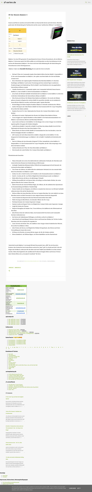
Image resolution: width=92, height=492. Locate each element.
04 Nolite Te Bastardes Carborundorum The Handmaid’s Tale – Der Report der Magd (14, 428)
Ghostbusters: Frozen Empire (15, 384)
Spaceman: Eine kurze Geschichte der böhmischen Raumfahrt (23, 387)
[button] (9, 18)
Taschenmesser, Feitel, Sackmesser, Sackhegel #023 (21, 333)
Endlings (10, 359)
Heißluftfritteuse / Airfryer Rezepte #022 (18, 332)
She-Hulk (10, 354)
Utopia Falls (11, 367)
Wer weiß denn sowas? (14, 319)
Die (17, 347)
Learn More (72, 488)
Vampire (5, 476)
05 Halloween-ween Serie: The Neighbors (76, 102)
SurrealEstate (11, 363)
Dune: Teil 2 (11, 389)
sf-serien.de (10, 2)
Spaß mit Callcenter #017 (14, 331)
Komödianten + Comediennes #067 (17, 341)
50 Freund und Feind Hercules (15, 376)
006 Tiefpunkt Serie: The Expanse (74, 79)
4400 (9, 368)
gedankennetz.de (20, 298)
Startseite (5, 475)
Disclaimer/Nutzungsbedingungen (11, 482)
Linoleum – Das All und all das (15, 385)
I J (28, 347)
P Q (42, 347)
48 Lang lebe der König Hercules (16, 379)
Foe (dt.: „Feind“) (12, 388)
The (52, 347)
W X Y (60, 347)
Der (14, 347)
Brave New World (12, 357)
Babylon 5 (11, 267)
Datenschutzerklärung (8, 483)
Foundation (11, 360)
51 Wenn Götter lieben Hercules (16, 375)
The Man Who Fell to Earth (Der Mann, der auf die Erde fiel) (22, 365)
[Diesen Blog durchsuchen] (84, 2)
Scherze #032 (11, 345)
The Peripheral (11, 355)
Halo (9, 361)
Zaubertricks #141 (12, 334)
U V (55, 347)
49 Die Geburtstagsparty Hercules (16, 378)
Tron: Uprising (11, 366)
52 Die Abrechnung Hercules (15, 374)
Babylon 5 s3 (18, 267)
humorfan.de (20, 303)
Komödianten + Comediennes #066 (17, 343)
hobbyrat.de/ (20, 289)
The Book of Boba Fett (14, 356)
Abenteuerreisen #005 (13, 329)
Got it (79, 488)
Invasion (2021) (12, 362)
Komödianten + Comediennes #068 (17, 340)
